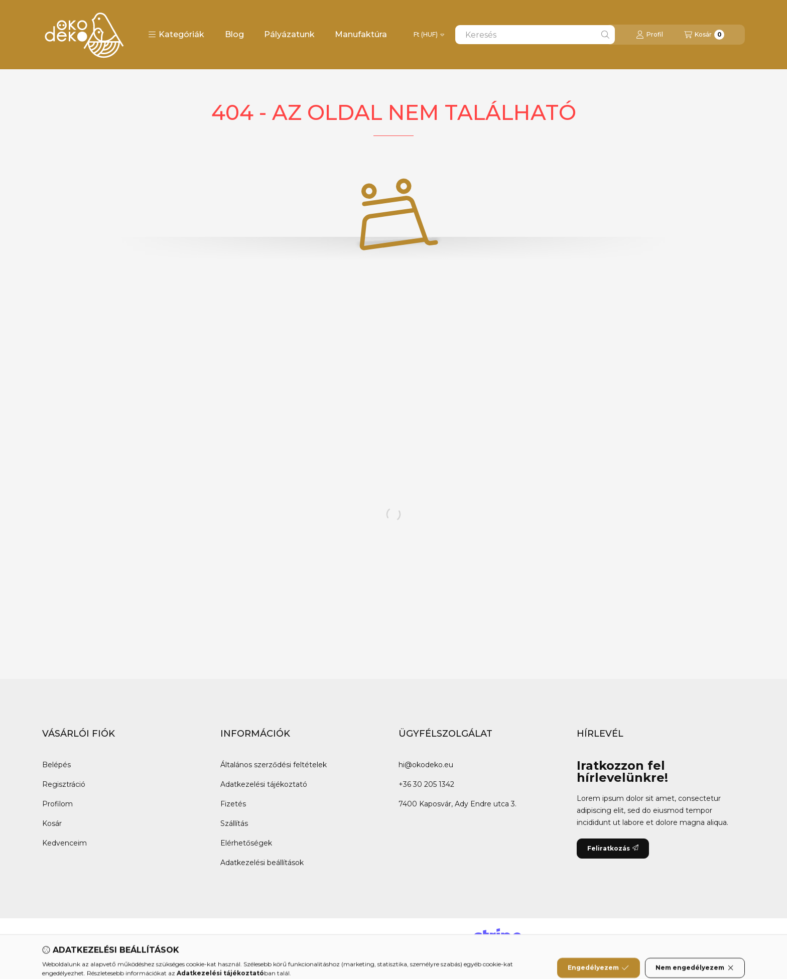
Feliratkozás (612, 848)
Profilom (57, 803)
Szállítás (234, 823)
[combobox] (535, 35)
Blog (234, 34)
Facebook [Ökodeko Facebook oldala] (64, 937)
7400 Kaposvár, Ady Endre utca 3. (457, 803)
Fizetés (233, 803)
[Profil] (649, 35)
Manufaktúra (361, 34)
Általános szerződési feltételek (273, 764)
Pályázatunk (289, 34)
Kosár (52, 823)
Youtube (170, 937)
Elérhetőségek (246, 843)
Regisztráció (63, 784)
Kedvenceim (64, 843)
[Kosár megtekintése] (704, 35)
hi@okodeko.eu (426, 764)
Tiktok (265, 937)
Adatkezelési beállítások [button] (262, 862)
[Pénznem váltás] (429, 35)
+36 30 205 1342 (426, 784)
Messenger (118, 937)
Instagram (220, 937)
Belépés (56, 764)
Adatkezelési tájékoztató (263, 784)
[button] (176, 35)
